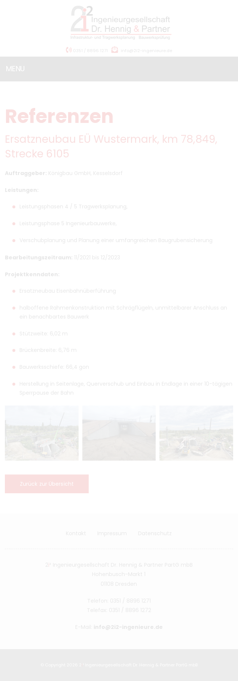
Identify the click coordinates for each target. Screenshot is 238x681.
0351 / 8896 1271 (87, 51)
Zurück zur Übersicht (50, 484)
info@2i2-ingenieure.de (146, 51)
